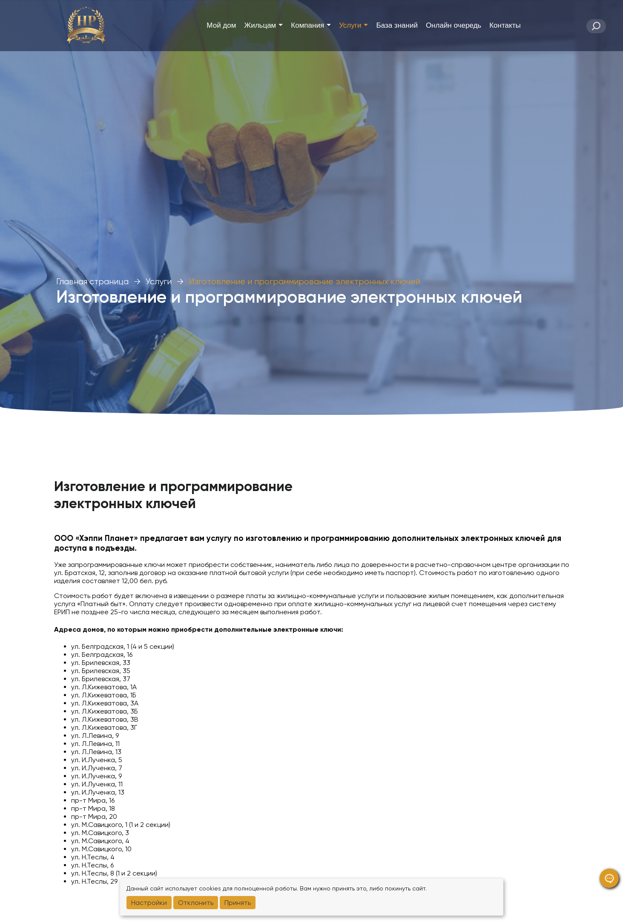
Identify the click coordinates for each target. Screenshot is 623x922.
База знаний (396, 25)
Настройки (149, 903)
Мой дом (221, 25)
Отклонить (195, 903)
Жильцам (263, 25)
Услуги (353, 25)
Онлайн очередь (453, 25)
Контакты (504, 25)
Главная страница (92, 281)
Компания (311, 25)
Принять (237, 903)
